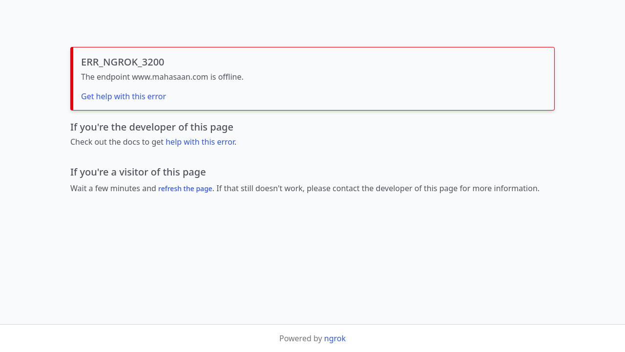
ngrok (335, 338)
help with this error (200, 141)
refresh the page (185, 188)
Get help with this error (123, 96)
